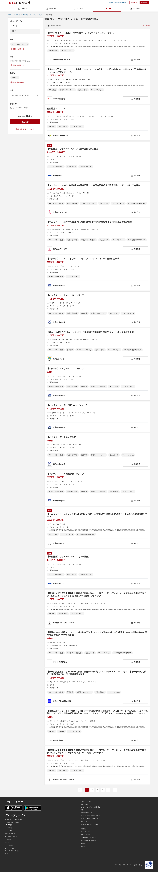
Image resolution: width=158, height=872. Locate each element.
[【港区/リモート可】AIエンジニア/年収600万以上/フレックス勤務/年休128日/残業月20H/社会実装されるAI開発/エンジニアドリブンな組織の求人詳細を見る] (97, 648)
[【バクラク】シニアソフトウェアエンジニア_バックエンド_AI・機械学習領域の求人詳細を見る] (97, 273)
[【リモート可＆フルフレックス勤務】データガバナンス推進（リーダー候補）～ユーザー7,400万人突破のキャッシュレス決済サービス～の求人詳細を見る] (97, 85)
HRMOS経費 (8, 830)
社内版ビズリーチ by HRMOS (13, 819)
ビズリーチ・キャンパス (12, 836)
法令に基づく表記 (86, 834)
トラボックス (9, 845)
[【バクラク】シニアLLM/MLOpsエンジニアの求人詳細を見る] (97, 416)
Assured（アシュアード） (12, 851)
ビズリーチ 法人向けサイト (88, 837)
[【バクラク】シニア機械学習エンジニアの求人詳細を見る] (97, 488)
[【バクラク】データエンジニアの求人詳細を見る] (97, 451)
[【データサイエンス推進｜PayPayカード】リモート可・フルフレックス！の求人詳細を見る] (97, 47)
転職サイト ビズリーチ (14, 15)
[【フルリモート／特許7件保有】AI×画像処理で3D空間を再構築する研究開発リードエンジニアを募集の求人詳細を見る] (97, 199)
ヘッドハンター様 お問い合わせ (89, 840)
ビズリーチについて (86, 801)
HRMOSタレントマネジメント (13, 822)
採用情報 (83, 846)
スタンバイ (8, 853)
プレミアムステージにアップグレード (91, 815)
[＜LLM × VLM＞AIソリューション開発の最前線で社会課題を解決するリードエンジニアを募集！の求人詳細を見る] (97, 346)
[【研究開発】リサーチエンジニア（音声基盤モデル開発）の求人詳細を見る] (97, 161)
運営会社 (83, 843)
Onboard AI (8, 839)
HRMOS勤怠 (8, 827)
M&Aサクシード (9, 842)
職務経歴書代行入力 (86, 812)
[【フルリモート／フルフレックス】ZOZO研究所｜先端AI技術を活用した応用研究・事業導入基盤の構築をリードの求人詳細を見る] (97, 527)
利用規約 (83, 828)
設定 (82, 810)
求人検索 (106, 8)
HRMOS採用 (8, 825)
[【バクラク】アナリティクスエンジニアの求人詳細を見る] (97, 382)
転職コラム (84, 821)
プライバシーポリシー (87, 831)
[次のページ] (115, 790)
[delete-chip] (27, 44)
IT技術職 (25, 15)
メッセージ (79, 8)
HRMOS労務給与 (10, 833)
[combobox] (25, 95)
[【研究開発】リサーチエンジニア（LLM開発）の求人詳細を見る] (97, 568)
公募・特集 (135, 8)
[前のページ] (80, 790)
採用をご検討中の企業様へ (117, 2)
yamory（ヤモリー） (11, 848)
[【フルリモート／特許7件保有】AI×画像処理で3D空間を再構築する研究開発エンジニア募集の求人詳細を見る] (97, 236)
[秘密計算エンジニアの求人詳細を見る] (97, 122)
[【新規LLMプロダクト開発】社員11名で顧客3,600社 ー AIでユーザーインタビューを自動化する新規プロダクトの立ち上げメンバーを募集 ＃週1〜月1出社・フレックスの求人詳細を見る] (97, 765)
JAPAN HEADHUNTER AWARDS (90, 824)
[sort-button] (146, 25)
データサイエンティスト (37, 15)
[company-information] (84, 59)
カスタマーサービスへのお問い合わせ (91, 807)
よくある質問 (84, 804)
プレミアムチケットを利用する (89, 818)
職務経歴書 (51, 8)
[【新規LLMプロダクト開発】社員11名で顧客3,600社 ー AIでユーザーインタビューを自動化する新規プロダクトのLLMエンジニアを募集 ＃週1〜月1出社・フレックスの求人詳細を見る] (97, 608)
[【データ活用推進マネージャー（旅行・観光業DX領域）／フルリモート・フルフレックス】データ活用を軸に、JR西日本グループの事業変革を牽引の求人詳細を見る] (97, 687)
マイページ (23, 8)
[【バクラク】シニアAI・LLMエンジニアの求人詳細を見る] (97, 309)
